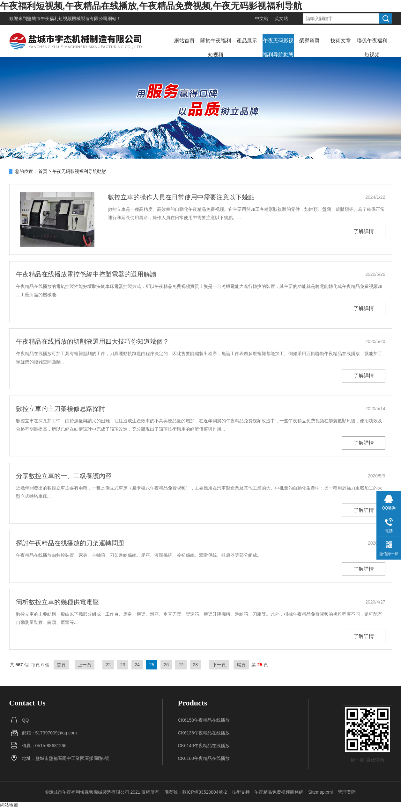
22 (108, 664)
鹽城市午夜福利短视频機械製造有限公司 (67, 18)
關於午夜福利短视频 (215, 47)
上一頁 (84, 664)
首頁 (42, 171)
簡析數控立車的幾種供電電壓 (57, 601)
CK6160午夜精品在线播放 (204, 758)
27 (180, 664)
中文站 (261, 18)
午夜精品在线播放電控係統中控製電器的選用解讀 (86, 274)
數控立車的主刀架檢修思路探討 (60, 408)
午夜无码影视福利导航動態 (278, 47)
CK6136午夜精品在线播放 (204, 732)
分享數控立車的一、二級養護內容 (64, 475)
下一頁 (219, 664)
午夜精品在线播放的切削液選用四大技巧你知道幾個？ (92, 341)
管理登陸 (347, 792)
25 (151, 664)
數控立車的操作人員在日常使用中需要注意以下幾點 (181, 197)
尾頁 (241, 664)
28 (195, 664)
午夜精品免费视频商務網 (278, 792)
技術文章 (340, 40)
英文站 (281, 18)
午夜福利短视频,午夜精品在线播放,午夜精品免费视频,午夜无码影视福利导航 (151, 6)
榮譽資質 (309, 40)
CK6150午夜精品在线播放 (204, 720)
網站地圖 (9, 804)
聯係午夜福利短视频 (372, 47)
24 (137, 664)
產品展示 (247, 40)
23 (122, 664)
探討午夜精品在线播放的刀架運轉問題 (70, 543)
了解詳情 (363, 231)
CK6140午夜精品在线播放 (204, 745)
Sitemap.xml (320, 792)
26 (166, 664)
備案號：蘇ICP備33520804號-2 (195, 792)
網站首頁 (184, 40)
